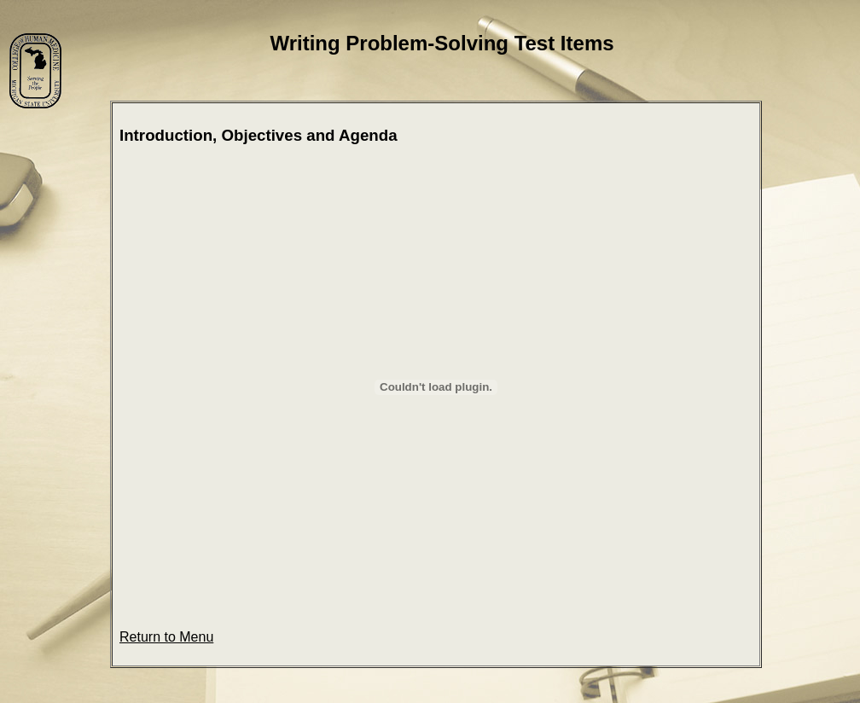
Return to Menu (166, 637)
